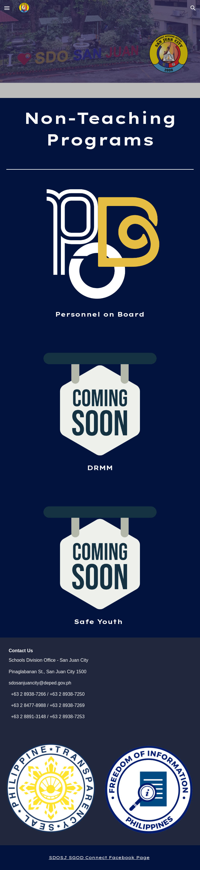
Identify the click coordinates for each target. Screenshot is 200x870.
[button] (7, 8)
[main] (100, 129)
